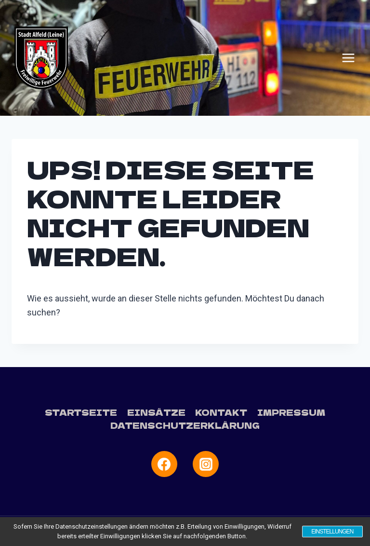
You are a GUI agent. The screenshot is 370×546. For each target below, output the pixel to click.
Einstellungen (332, 531)
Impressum (291, 412)
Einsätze (156, 412)
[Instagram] (206, 464)
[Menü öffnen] (348, 58)
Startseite (81, 412)
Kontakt (221, 412)
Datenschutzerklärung (185, 425)
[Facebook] (164, 464)
